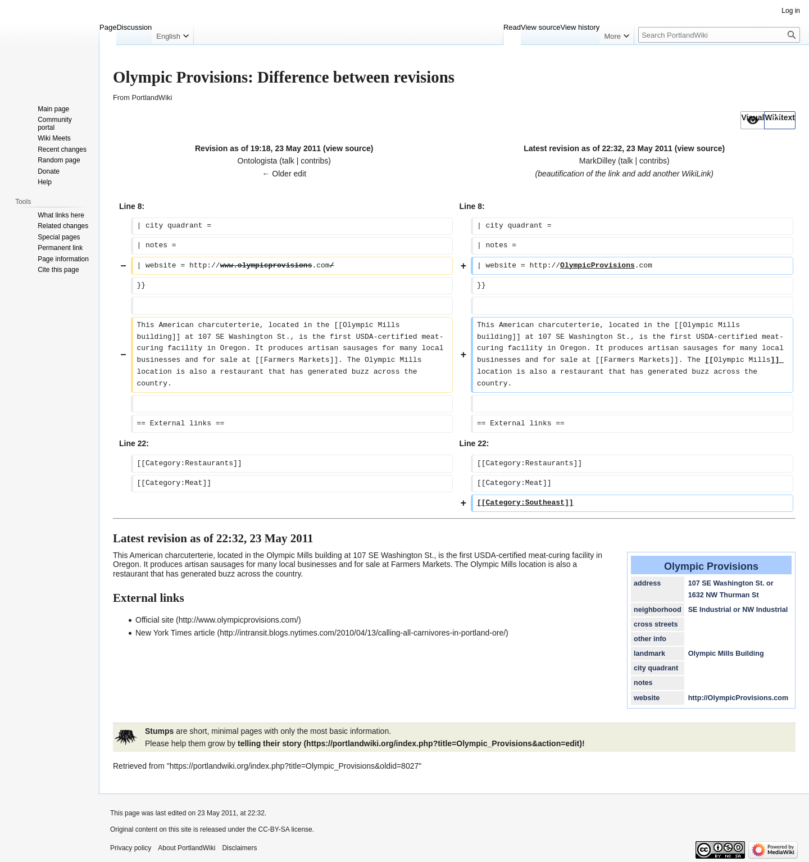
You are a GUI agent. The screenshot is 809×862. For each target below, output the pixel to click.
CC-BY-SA (273, 829)
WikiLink (696, 173)
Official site (154, 619)
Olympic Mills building (304, 555)
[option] (752, 120)
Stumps (159, 731)
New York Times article (175, 632)
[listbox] (768, 120)
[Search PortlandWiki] (719, 35)
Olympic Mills (493, 564)
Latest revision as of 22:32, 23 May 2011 (598, 148)
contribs (314, 160)
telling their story (270, 743)
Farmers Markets (421, 564)
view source (348, 148)
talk (288, 160)
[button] (752, 120)
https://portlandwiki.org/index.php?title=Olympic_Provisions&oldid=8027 (294, 765)
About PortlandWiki (186, 848)
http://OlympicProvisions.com (738, 698)
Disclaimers (239, 848)
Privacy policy (130, 848)
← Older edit (284, 173)
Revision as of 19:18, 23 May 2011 (258, 148)
